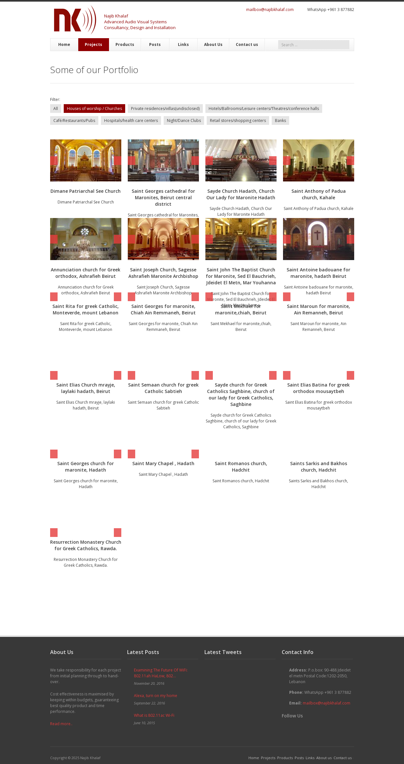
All (55, 108)
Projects (93, 44)
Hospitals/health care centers (131, 120)
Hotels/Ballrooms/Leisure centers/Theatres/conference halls (264, 108)
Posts (155, 44)
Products (124, 44)
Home (64, 44)
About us (324, 757)
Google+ (321, 25)
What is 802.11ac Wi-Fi (154, 715)
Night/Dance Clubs (184, 120)
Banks (280, 120)
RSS (350, 25)
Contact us (247, 44)
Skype (340, 25)
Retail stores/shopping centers (238, 120)
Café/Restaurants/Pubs (74, 120)
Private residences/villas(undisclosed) (165, 108)
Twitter (302, 25)
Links (183, 44)
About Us (213, 44)
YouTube (331, 25)
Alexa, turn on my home (155, 695)
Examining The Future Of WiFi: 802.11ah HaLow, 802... (161, 673)
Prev (54, 160)
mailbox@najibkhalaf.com (270, 9)
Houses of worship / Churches (94, 108)
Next (117, 160)
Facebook (311, 25)
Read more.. (61, 723)
